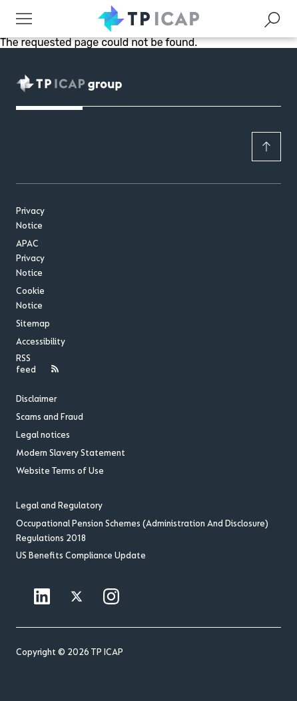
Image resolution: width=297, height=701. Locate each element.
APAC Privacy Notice (30, 259)
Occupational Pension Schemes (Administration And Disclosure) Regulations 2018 (142, 532)
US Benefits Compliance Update (81, 556)
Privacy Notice (30, 219)
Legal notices (43, 435)
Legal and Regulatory (59, 506)
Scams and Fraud (49, 417)
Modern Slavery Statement (70, 453)
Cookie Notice (30, 299)
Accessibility (39, 342)
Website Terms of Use (60, 471)
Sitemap (33, 324)
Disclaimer (36, 399)
